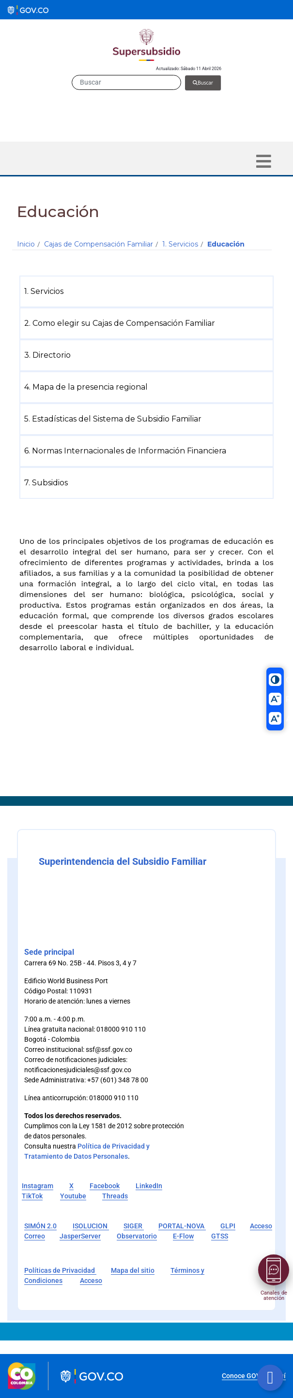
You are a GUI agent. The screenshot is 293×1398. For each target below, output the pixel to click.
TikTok (32, 1196)
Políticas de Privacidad (60, 1270)
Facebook (105, 1186)
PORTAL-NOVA (182, 1226)
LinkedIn (149, 1186)
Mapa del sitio (132, 1270)
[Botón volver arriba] (270, 1378)
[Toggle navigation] (263, 161)
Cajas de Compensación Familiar (98, 244)
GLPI (227, 1226)
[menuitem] (148, 291)
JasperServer (80, 1236)
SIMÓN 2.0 (40, 1226)
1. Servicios (180, 244)
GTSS (219, 1236)
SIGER (133, 1226)
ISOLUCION (91, 1226)
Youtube (73, 1196)
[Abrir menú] (273, 1269)
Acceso (91, 1280)
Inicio (26, 244)
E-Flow (183, 1236)
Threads (115, 1196)
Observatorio (137, 1236)
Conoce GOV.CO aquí (254, 1376)
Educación (226, 244)
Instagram (37, 1186)
